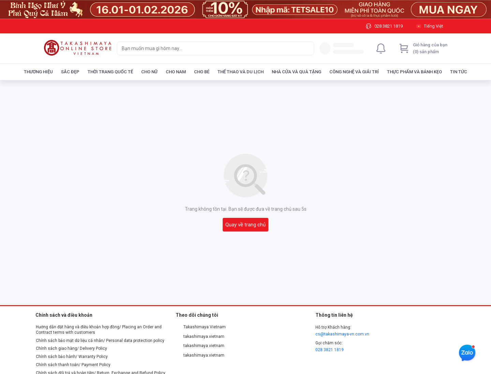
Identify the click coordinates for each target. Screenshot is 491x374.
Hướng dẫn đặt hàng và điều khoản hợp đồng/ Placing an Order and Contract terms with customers (99, 330)
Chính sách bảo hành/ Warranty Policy (72, 356)
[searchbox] (209, 48)
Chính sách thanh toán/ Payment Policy (73, 364)
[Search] (307, 48)
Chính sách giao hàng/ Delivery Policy (71, 348)
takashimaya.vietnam (200, 336)
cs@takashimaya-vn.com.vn (342, 334)
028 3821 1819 (329, 349)
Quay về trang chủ (245, 224)
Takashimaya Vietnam (201, 327)
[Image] (245, 9)
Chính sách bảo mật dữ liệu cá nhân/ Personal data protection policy (100, 340)
